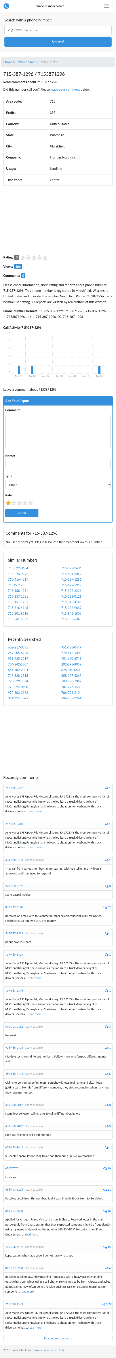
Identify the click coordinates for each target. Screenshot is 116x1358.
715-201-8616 (18, 613)
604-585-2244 (71, 698)
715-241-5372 (18, 619)
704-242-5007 (18, 664)
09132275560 (18, 698)
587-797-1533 (71, 687)
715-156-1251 (18, 591)
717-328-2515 (18, 675)
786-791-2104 (71, 692)
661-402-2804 (18, 670)
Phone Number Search (50, 6)
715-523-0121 (71, 596)
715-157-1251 (18, 602)
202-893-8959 (71, 664)
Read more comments (58, 1338)
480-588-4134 (14, 1074)
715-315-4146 (71, 602)
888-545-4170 (14, 907)
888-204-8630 (14, 1211)
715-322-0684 (18, 568)
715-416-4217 (18, 579)
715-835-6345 (71, 619)
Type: (9, 476)
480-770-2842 (14, 1105)
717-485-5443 (14, 824)
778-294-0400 (18, 687)
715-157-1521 (18, 596)
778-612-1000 (71, 653)
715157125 (16, 585)
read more (35, 811)
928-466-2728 (14, 1048)
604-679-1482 (14, 1147)
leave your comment (65, 89)
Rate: (9, 495)
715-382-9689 (71, 608)
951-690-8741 (71, 658)
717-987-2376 (14, 991)
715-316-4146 (18, 608)
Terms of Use (57, 1350)
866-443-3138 (14, 1190)
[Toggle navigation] (106, 6)
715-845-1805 (71, 613)
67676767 (11, 1168)
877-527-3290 (14, 1268)
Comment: (13, 410)
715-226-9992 (18, 574)
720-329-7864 (18, 681)
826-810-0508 (71, 670)
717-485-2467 (14, 788)
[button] (58, 42)
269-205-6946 (18, 653)
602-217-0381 (18, 647)
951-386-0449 (71, 647)
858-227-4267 (71, 675)
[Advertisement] (58, 220)
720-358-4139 (14, 1247)
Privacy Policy (41, 1350)
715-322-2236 (71, 591)
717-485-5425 (14, 954)
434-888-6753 (14, 860)
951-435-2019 (18, 658)
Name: (10, 456)
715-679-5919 (71, 585)
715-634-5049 (71, 574)
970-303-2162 (18, 692)
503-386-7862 (71, 681)
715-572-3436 (71, 568)
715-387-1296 (71, 579)
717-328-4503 (14, 1304)
